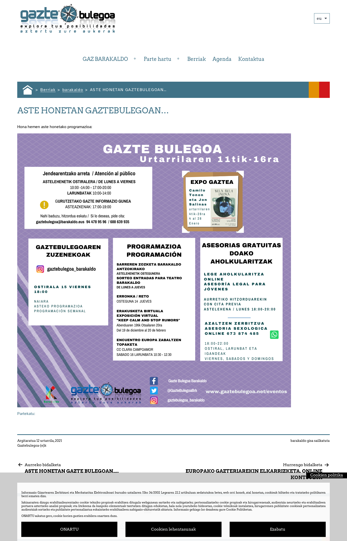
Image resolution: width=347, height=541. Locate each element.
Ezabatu (277, 529)
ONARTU (69, 529)
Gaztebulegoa (28, 445)
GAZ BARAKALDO (105, 59)
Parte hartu (157, 59)
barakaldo (298, 441)
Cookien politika (326, 475)
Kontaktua (251, 59)
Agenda (221, 59)
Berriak (196, 59)
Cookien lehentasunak (173, 529)
